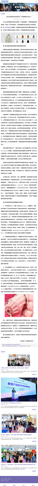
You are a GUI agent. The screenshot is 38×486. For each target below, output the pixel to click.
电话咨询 (33, 485)
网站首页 (4, 485)
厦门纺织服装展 (7, 27)
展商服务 (14, 485)
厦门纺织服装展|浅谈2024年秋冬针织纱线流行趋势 (12, 344)
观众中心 (24, 485)
